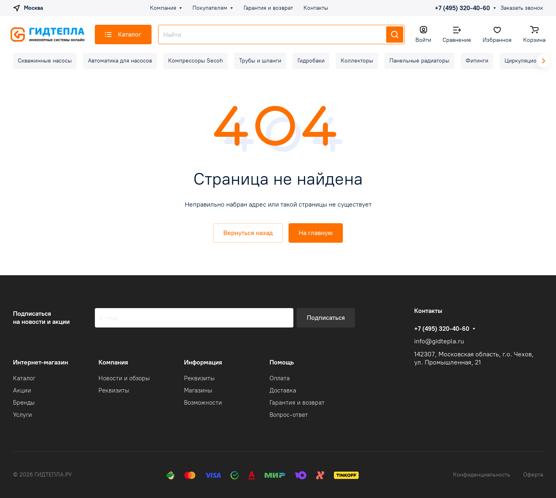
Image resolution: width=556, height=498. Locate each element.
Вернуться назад (248, 233)
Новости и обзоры (124, 378)
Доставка (282, 390)
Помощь (281, 362)
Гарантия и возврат (297, 402)
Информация (203, 362)
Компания (113, 362)
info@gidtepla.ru (439, 341)
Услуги (22, 414)
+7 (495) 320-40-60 (462, 8)
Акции (22, 390)
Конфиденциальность (481, 474)
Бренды (24, 402)
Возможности (203, 402)
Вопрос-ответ (288, 414)
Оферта (533, 474)
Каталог (24, 378)
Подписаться (326, 317)
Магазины (198, 390)
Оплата (279, 378)
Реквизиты (113, 390)
